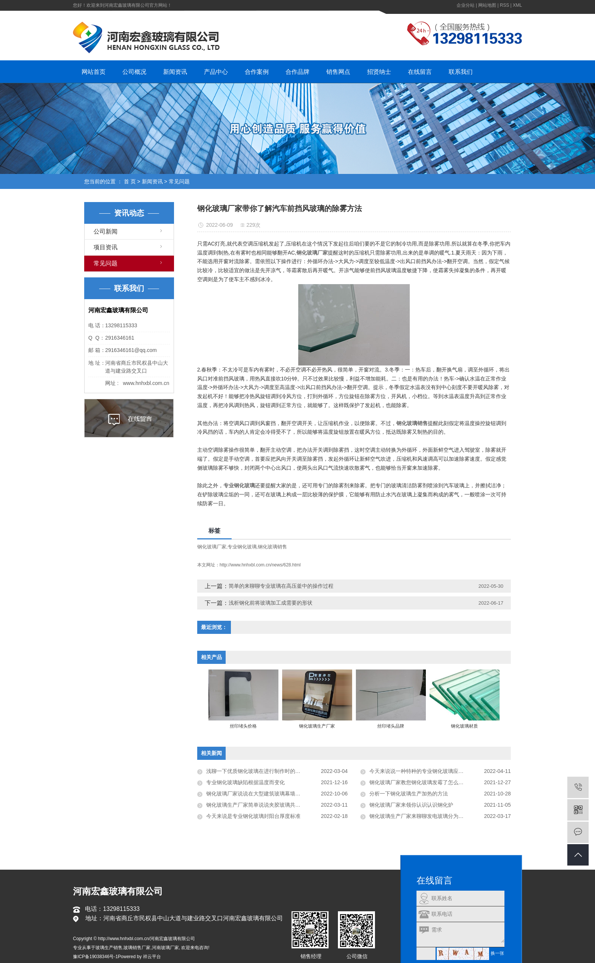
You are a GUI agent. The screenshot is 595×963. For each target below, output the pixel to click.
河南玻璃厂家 (165, 947)
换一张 (497, 953)
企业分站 (466, 5)
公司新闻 (106, 231)
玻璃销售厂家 (136, 947)
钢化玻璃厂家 (211, 547)
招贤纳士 (379, 72)
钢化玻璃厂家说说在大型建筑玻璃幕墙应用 (256, 794)
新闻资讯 (175, 72)
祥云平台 (152, 956)
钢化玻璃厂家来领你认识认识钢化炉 (411, 805)
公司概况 (134, 72)
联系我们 (461, 72)
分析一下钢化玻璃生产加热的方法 (408, 794)
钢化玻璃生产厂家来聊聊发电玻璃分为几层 (419, 816)
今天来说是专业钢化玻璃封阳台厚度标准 (253, 816)
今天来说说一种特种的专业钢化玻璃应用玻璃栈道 (427, 771)
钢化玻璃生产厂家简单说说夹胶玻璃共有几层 (258, 805)
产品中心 (216, 72)
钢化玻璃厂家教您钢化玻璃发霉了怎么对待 (419, 782)
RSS (504, 5)
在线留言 (420, 72)
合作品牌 (297, 72)
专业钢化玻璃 (242, 547)
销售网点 (338, 72)
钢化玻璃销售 (272, 547)
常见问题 (179, 181)
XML (517, 5)
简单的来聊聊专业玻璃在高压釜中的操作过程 (281, 586)
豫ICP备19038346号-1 (95, 956)
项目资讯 (106, 247)
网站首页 (94, 72)
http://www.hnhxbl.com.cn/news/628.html (260, 565)
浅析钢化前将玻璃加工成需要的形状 (270, 603)
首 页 (130, 181)
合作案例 (257, 72)
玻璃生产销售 (108, 947)
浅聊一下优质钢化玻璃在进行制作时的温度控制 (261, 771)
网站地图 (487, 5)
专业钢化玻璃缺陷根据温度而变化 (245, 782)
